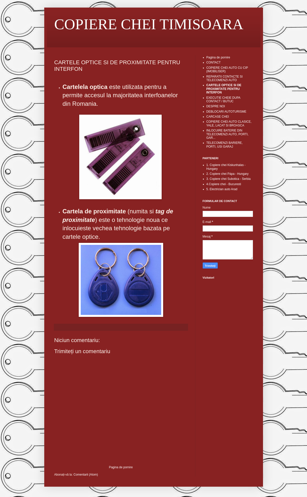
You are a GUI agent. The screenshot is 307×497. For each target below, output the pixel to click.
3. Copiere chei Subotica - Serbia (228, 179)
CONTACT (213, 62)
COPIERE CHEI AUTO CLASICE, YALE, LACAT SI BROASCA (229, 123)
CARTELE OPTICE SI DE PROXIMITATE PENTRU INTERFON (223, 88)
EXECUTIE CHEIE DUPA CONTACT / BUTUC (223, 99)
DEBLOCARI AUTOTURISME (226, 111)
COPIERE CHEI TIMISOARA (148, 24)
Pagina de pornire (121, 467)
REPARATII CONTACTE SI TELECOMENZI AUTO (224, 78)
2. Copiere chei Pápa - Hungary (227, 174)
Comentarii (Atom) (85, 474)
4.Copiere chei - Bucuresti (223, 184)
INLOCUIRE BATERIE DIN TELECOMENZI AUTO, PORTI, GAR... (227, 134)
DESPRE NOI (215, 106)
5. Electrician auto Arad (221, 189)
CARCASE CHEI (217, 116)
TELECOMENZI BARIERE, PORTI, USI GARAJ (224, 144)
